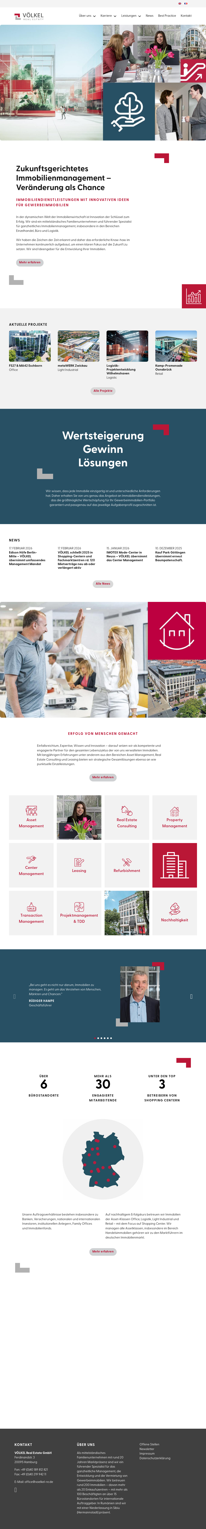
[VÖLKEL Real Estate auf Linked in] (15, 1490)
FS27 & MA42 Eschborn (25, 366)
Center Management (31, 871)
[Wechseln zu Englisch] (180, 3)
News (149, 16)
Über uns (85, 16)
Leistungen (128, 16)
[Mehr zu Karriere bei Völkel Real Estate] (115, 16)
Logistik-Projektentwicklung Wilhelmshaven (121, 369)
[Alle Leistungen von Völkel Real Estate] (139, 16)
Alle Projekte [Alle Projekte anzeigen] (103, 391)
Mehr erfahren (30, 262)
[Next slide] (191, 997)
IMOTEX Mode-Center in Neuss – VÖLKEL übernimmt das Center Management (127, 556)
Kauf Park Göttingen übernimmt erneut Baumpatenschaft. (176, 556)
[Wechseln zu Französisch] (186, 3)
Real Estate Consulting (127, 823)
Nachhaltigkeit (174, 920)
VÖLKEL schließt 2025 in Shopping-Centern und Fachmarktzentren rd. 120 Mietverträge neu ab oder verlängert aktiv (76, 560)
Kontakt (186, 16)
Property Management (174, 823)
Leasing (79, 871)
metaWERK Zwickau (72, 366)
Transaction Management (31, 919)
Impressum (147, 1453)
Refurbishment (127, 871)
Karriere (106, 16)
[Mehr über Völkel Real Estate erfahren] (94, 16)
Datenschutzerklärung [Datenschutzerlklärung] (155, 1458)
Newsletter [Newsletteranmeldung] (147, 1449)
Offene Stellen (149, 1444)
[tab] (95, 1038)
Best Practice (167, 16)
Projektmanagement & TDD (79, 919)
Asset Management (31, 823)
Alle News (103, 583)
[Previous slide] (14, 997)
